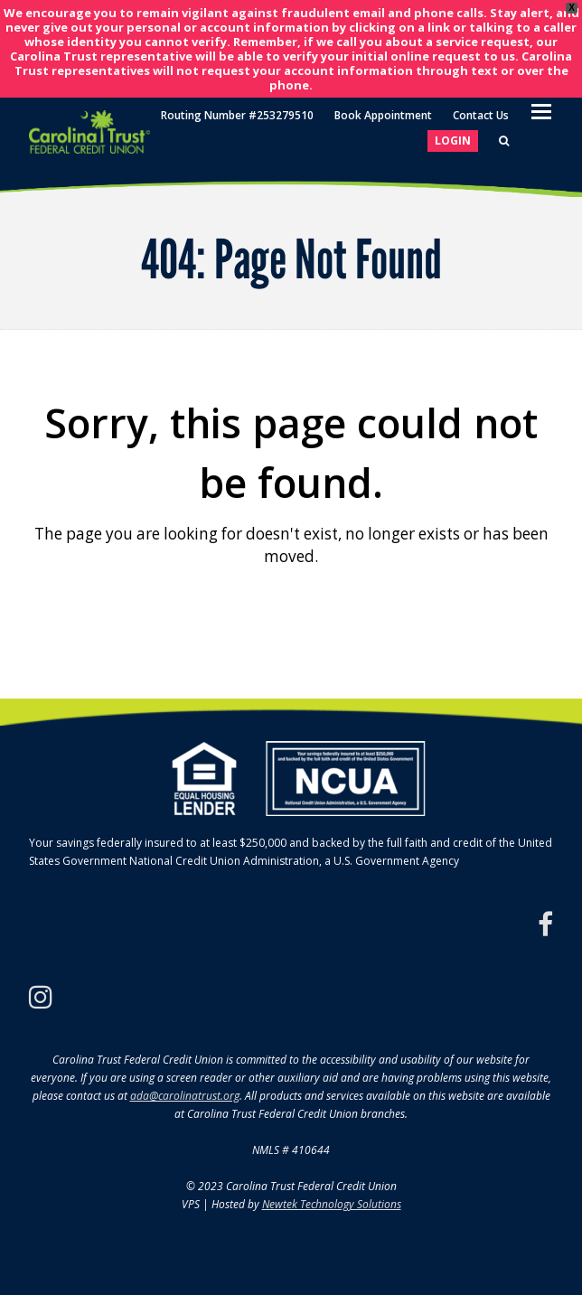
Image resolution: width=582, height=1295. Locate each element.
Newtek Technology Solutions (331, 1204)
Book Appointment (383, 115)
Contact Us (481, 115)
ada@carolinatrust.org (184, 1095)
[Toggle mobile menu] (541, 110)
